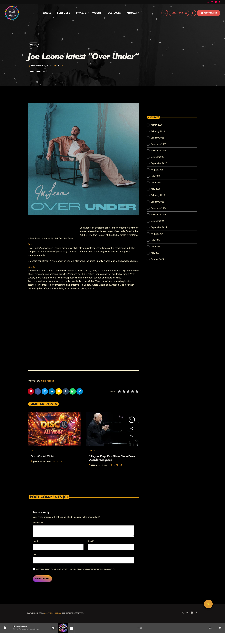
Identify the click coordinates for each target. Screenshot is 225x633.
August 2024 (157, 233)
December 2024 (158, 208)
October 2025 (157, 157)
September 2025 (159, 163)
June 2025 (156, 182)
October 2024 (157, 221)
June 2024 (156, 246)
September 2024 (159, 227)
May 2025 (155, 189)
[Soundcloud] (212, 2)
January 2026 (157, 137)
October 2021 (157, 259)
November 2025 (158, 150)
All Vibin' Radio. (52, 613)
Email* (91, 541)
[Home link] (12, 13)
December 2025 (158, 144)
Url (34, 554)
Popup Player (208, 12)
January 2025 (157, 201)
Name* (36, 541)
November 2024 (158, 214)
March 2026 (157, 125)
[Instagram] (216, 2)
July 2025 (155, 176)
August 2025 (157, 169)
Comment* (38, 523)
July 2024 (155, 240)
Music (33, 44)
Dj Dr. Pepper (47, 381)
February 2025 (158, 195)
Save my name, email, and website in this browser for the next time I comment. (75, 569)
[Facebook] (219, 2)
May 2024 (155, 253)
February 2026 (158, 131)
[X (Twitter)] (208, 2)
